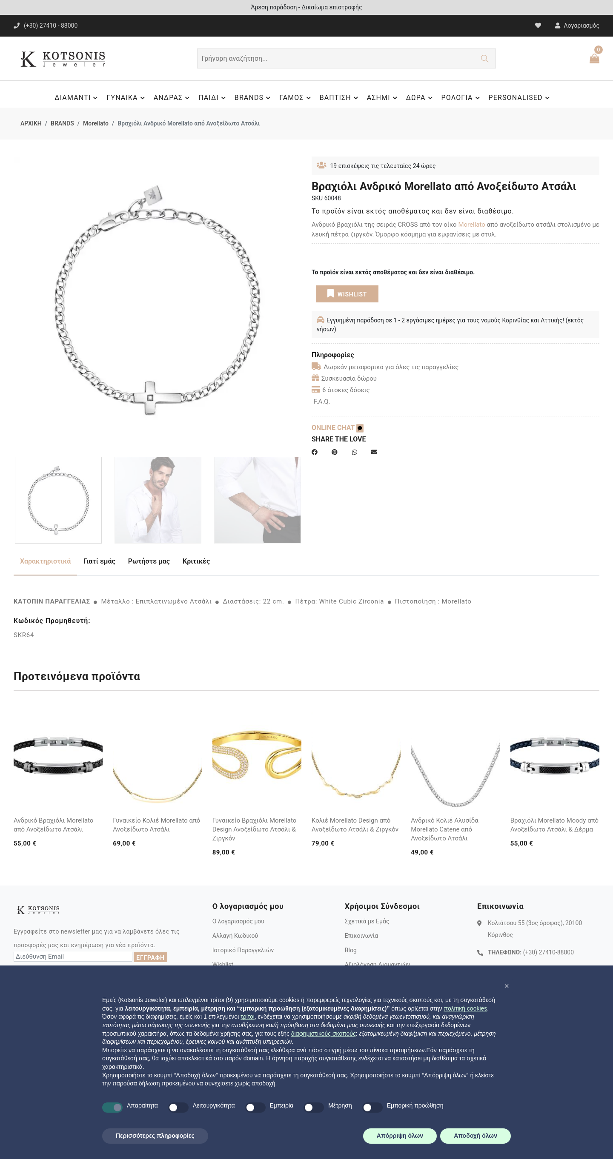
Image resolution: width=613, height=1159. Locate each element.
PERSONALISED (520, 98)
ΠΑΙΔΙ (213, 98)
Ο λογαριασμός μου (238, 921)
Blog (351, 950)
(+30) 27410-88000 (548, 952)
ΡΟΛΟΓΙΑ (461, 98)
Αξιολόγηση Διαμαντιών (377, 964)
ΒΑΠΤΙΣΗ (340, 98)
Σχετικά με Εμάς (367, 921)
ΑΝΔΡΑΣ (173, 98)
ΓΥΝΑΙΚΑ (126, 98)
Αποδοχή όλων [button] (475, 1135)
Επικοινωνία (361, 935)
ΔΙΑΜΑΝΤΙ (77, 98)
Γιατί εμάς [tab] (99, 561)
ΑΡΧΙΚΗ (31, 123)
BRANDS (254, 98)
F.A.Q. (322, 401)
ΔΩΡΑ (420, 98)
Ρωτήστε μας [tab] (149, 561)
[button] (506, 986)
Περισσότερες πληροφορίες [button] (155, 1135)
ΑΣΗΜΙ (383, 98)
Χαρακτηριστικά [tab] (45, 561)
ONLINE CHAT (338, 428)
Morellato (96, 123)
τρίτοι (248, 1016)
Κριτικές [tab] (196, 561)
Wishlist (222, 964)
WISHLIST (347, 293)
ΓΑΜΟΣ (296, 98)
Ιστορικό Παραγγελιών (243, 950)
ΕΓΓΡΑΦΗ (150, 957)
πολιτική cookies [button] (465, 1008)
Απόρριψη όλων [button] (400, 1135)
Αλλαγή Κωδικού (235, 935)
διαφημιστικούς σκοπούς (323, 1033)
